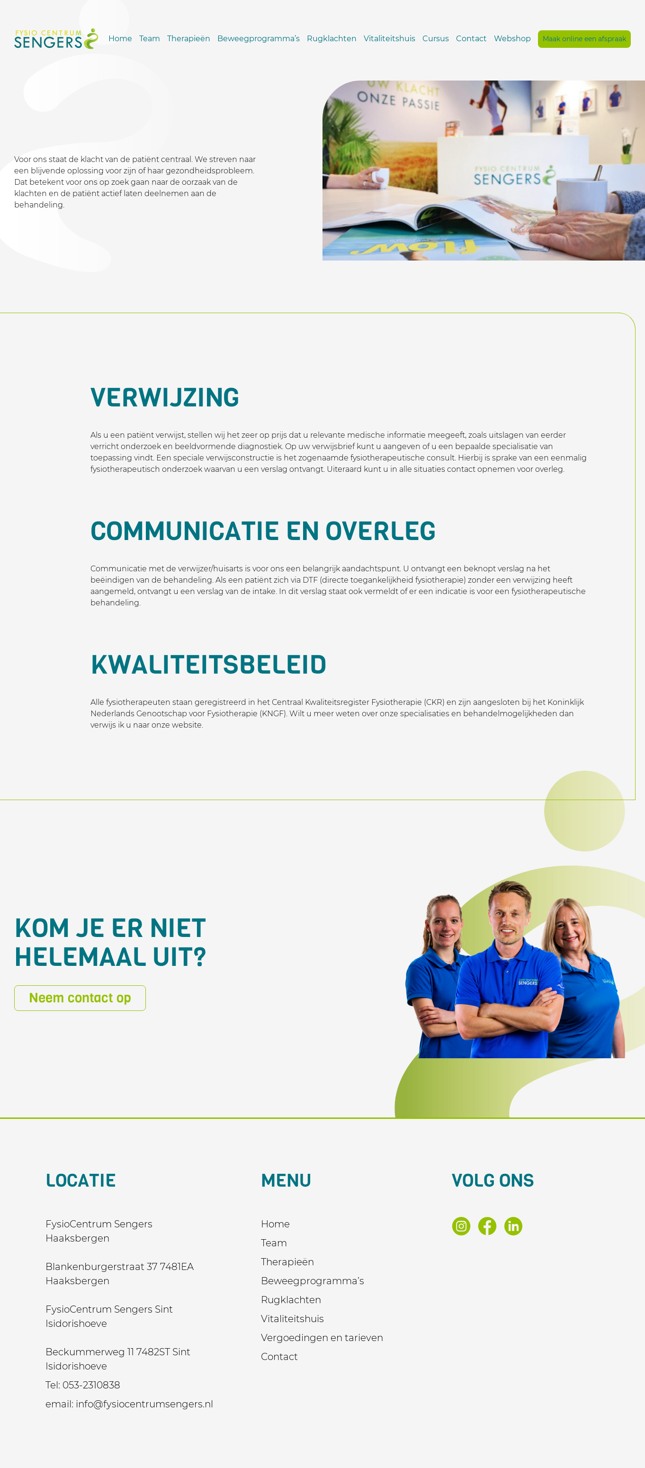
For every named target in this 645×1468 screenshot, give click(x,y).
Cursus (528, 35)
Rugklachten (424, 35)
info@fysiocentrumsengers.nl (144, 1404)
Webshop (605, 35)
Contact (564, 35)
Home (213, 35)
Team (242, 35)
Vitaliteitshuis (482, 35)
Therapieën (281, 35)
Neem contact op (80, 998)
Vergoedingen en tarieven (322, 1337)
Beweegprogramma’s (351, 35)
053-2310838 (91, 1385)
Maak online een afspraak (584, 51)
